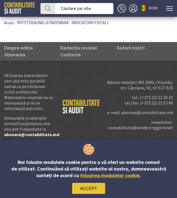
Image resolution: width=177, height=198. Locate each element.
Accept (88, 188)
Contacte (70, 54)
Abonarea (14, 54)
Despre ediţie (18, 48)
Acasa (9, 22)
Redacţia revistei (78, 48)
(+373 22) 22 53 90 (156, 103)
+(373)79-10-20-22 (122, 8)
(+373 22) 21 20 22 (156, 97)
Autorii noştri (131, 48)
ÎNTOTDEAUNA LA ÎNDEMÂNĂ (43, 22)
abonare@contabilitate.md (31, 134)
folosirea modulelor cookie (110, 175)
